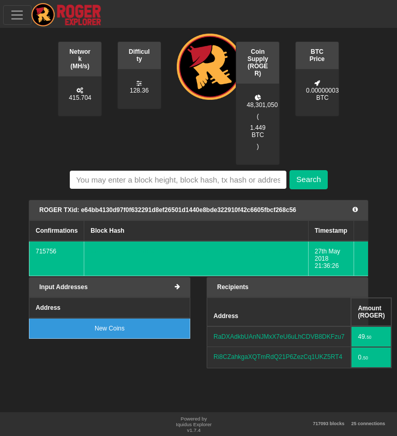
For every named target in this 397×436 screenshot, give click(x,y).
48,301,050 (262, 105)
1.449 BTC (258, 131)
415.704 (80, 97)
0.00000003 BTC (322, 94)
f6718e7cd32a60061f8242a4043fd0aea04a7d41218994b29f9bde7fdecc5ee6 (195, 251)
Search (308, 179)
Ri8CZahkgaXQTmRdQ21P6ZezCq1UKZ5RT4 (277, 356)
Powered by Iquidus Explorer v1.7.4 (193, 424)
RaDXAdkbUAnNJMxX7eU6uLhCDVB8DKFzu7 (278, 336)
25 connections (368, 423)
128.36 (139, 90)
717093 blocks (328, 423)
